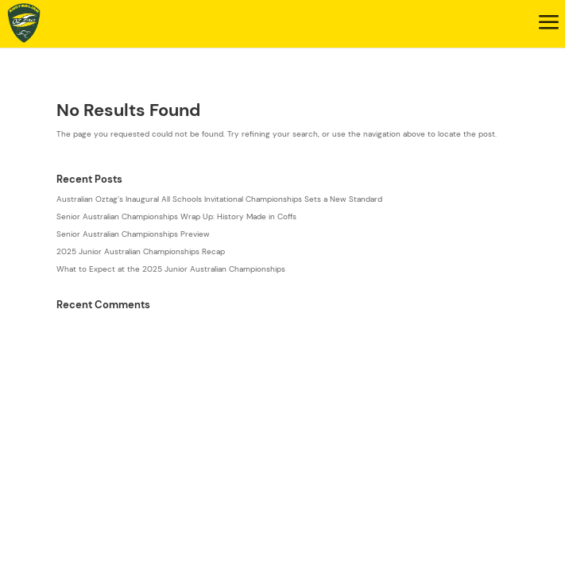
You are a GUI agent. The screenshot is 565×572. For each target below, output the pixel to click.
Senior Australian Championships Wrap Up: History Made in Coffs (176, 216)
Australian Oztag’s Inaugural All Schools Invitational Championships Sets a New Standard (219, 199)
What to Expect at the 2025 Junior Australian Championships (170, 269)
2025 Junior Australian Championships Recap (140, 251)
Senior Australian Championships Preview (133, 234)
